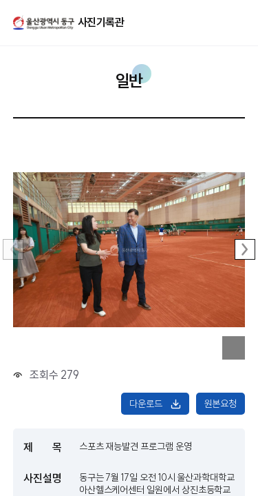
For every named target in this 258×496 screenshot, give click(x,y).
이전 (13, 249)
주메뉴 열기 (240, 20)
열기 (220, 21)
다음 (245, 249)
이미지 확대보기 (234, 348)
